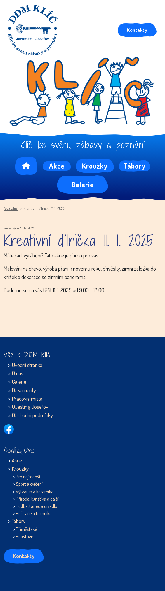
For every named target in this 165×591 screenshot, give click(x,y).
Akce (56, 165)
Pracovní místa (27, 398)
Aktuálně (11, 208)
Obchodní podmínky (32, 415)
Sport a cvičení (29, 484)
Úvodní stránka (27, 365)
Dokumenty (24, 390)
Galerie (83, 184)
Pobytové (24, 536)
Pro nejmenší (28, 476)
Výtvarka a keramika (34, 491)
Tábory (135, 165)
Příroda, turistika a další (37, 499)
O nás (17, 373)
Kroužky (95, 165)
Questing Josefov (30, 406)
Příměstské (26, 529)
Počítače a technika (34, 513)
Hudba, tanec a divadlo (36, 506)
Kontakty (137, 30)
